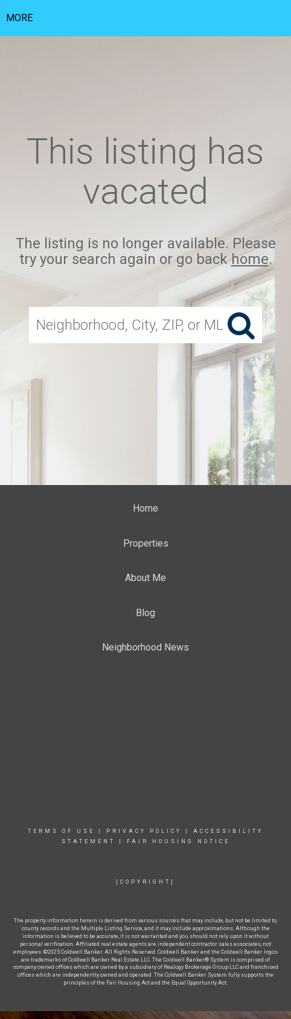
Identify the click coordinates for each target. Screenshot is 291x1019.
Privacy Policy (144, 831)
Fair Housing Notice (178, 841)
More (19, 18)
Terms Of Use (61, 831)
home (250, 259)
